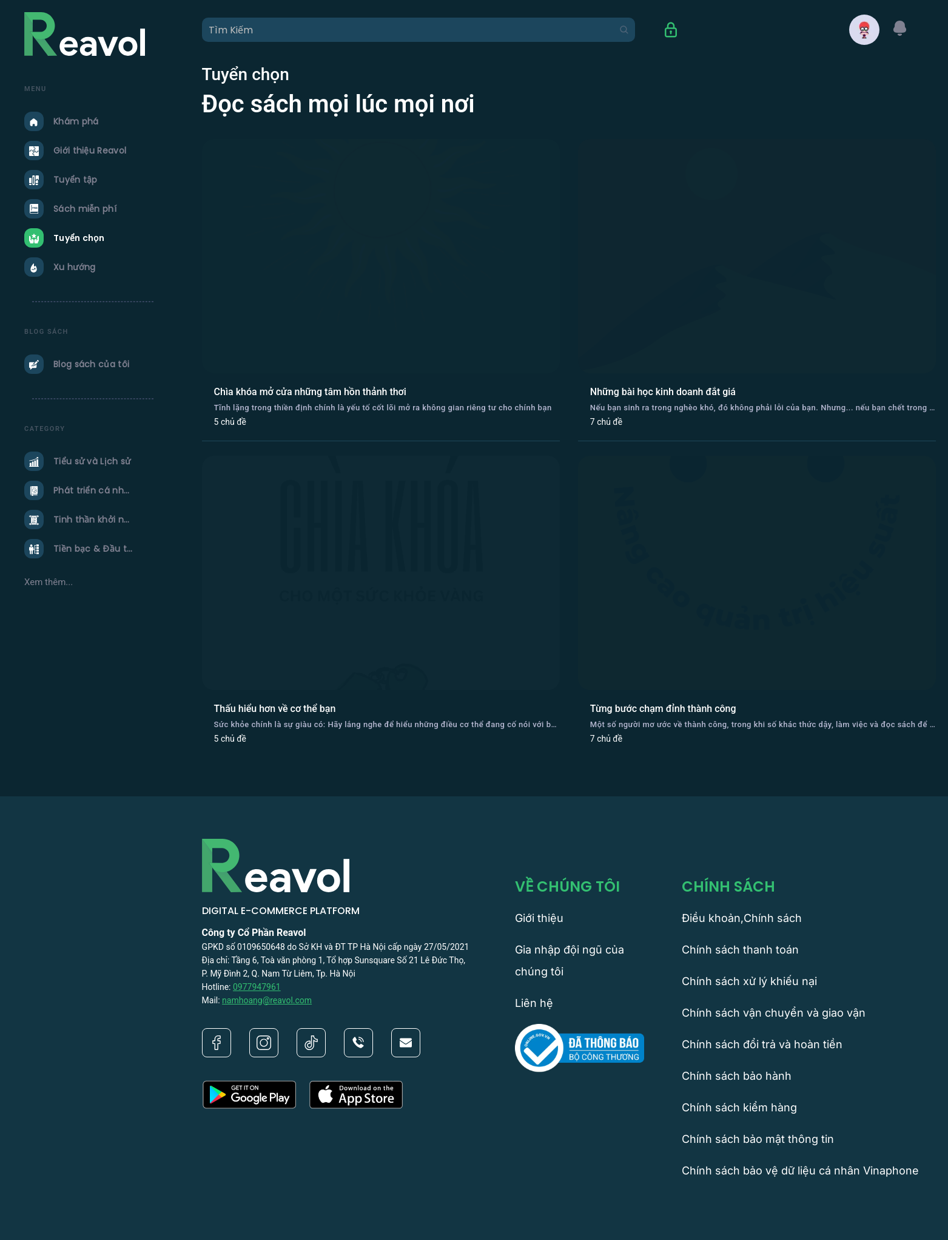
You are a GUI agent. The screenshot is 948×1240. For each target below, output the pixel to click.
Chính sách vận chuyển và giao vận (774, 1012)
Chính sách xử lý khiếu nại (749, 981)
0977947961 (257, 987)
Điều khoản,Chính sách (742, 918)
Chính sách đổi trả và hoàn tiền (762, 1044)
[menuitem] (94, 121)
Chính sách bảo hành (737, 1075)
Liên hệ (534, 1003)
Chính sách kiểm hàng (739, 1107)
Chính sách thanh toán (740, 949)
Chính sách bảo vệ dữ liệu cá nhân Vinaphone (800, 1170)
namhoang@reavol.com (267, 1000)
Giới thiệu (539, 918)
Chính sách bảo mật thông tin (758, 1139)
